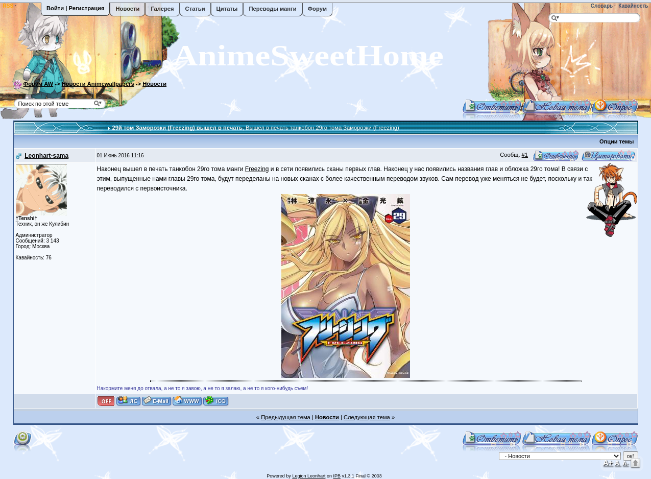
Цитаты (227, 9)
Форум (317, 9)
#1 (525, 155)
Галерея (162, 9)
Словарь (601, 6)
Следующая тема (367, 417)
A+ (608, 462)
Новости (127, 9)
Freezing (257, 169)
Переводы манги (272, 9)
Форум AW (38, 84)
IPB (337, 475)
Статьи (195, 9)
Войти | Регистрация (75, 8)
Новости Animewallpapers (98, 84)
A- (625, 463)
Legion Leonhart (308, 475)
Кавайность (632, 6)
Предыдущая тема (285, 417)
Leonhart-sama (46, 155)
